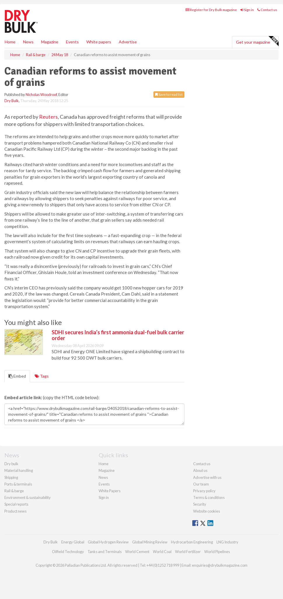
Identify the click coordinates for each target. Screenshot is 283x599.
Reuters (48, 116)
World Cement (137, 551)
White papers (98, 41)
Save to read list (169, 94)
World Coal (162, 551)
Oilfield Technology (68, 551)
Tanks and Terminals (105, 551)
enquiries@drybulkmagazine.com (219, 565)
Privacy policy (204, 490)
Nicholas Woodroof (41, 94)
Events (72, 41)
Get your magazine (257, 41)
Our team (201, 484)
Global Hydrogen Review (108, 542)
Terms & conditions (209, 497)
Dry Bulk (11, 100)
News (103, 477)
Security (199, 504)
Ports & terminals (18, 484)
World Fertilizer (188, 551)
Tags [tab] (42, 376)
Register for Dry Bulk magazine (211, 10)
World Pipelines (217, 551)
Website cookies (206, 511)
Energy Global (72, 542)
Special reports (16, 504)
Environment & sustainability (27, 497)
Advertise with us (207, 477)
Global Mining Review (149, 542)
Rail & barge (14, 490)
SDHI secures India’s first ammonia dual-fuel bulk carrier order (118, 335)
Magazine (49, 41)
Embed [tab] (17, 376)
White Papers (109, 490)
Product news (15, 511)
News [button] (28, 41)
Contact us (267, 10)
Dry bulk (11, 463)
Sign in (247, 10)
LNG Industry (227, 542)
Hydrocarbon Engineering (192, 542)
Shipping (11, 477)
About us (200, 470)
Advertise (128, 41)
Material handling (18, 470)
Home (10, 41)
